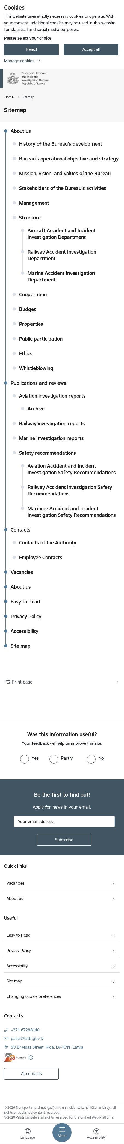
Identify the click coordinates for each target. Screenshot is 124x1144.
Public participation (41, 339)
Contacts (21, 530)
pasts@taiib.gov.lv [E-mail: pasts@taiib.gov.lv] (27, 1038)
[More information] (31, 1057)
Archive (36, 409)
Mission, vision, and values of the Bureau (65, 173)
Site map (21, 646)
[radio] (29, 758)
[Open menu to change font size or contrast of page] (96, 1134)
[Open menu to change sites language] (27, 1134)
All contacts (31, 1073)
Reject (31, 49)
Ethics (26, 353)
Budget (27, 309)
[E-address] (15, 1057)
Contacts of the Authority (47, 542)
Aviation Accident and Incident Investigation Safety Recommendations (72, 469)
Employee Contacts (40, 557)
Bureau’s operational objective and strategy (69, 159)
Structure (30, 218)
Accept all (91, 49)
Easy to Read (25, 602)
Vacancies (22, 572)
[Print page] (62, 682)
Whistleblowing (36, 368)
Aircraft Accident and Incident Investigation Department (62, 233)
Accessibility (24, 631)
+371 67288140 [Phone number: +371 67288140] (25, 1029)
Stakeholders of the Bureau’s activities (62, 188)
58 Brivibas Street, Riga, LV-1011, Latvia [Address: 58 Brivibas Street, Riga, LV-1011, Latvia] (47, 1047)
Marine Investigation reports (51, 438)
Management (34, 203)
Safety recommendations (47, 453)
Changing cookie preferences (34, 996)
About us (21, 131)
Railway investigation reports (52, 423)
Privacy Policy (26, 616)
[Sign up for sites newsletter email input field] (64, 821)
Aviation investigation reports (52, 396)
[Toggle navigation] (62, 1132)
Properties (31, 324)
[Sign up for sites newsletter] (64, 840)
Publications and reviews (38, 383)
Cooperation (33, 294)
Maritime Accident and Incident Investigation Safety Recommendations (72, 511)
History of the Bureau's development (60, 144)
